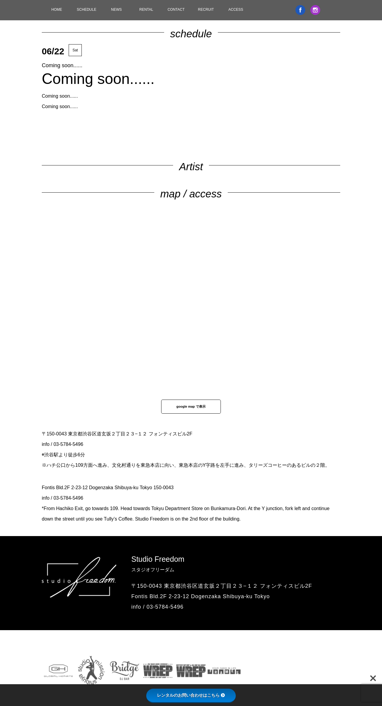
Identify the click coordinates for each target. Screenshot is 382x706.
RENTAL (146, 9)
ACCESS (235, 9)
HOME (56, 9)
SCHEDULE (86, 9)
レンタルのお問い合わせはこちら (191, 695)
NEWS (116, 9)
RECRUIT (206, 9)
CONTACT (175, 9)
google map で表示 (191, 406)
